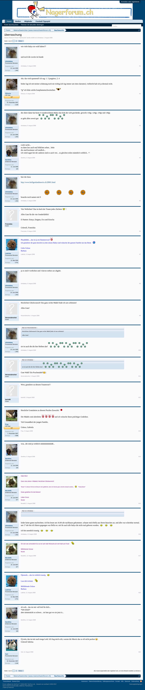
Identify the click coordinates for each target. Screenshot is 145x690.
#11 (139, 376)
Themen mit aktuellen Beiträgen (32, 25)
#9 (140, 315)
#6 (140, 231)
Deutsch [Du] (16, 681)
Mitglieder (28, 21)
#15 (139, 503)
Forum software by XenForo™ (19, 684)
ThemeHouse (29, 685)
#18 (139, 592)
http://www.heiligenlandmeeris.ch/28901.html (38, 182)
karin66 (8, 399)
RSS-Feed (141, 681)
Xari (6, 654)
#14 (139, 456)
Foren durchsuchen (11, 25)
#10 (139, 350)
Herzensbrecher (11, 317)
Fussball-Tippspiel (43, 21)
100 (17, 169)
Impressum (84, 681)
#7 (140, 254)
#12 (139, 397)
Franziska (8, 224)
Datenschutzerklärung (95, 681)
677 (17, 499)
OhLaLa (8, 93)
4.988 (16, 435)
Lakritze (8, 253)
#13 (139, 431)
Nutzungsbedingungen (135, 684)
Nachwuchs (22, 37)
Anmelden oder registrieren (130, 2)
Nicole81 (8, 491)
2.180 (16, 104)
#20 (139, 652)
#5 (140, 200)
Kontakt (117, 681)
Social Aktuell (7, 681)
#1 (140, 66)
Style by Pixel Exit (8, 687)
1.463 (16, 70)
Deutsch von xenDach (46, 684)
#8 (140, 283)
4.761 (16, 262)
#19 (139, 620)
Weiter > (21, 41)
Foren (9, 21)
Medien (18, 21)
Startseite (127, 681)
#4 (140, 157)
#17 (139, 555)
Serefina (8, 160)
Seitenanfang (135, 681)
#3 (140, 125)
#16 (139, 534)
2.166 (16, 663)
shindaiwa (40, 37)
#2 (140, 93)
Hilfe (122, 681)
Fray (6, 424)
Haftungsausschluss (108, 681)
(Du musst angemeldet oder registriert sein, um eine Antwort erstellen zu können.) (117, 671)
